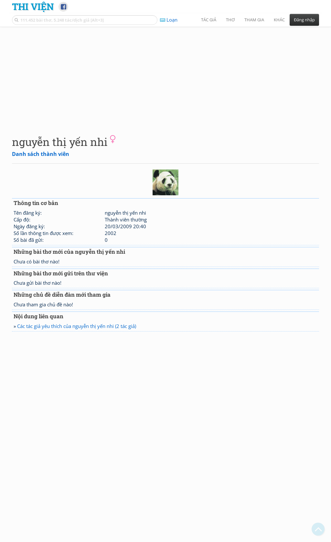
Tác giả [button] (208, 20)
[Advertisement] (165, 76)
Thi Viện (33, 6)
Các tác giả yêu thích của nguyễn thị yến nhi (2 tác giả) (76, 326)
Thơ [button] (230, 20)
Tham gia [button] (254, 20)
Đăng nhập (304, 20)
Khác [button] (279, 20)
